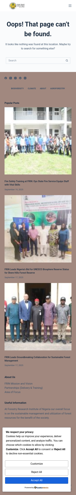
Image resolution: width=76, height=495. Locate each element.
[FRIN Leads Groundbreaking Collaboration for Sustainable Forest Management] (38, 316)
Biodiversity (17, 88)
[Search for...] (35, 60)
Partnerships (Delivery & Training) (24, 387)
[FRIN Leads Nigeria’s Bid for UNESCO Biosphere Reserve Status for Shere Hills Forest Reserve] (38, 228)
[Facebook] (6, 78)
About (43, 88)
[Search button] (67, 60)
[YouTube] (25, 78)
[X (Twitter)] (10, 78)
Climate (32, 88)
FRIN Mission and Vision (18, 383)
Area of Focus (12, 392)
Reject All (36, 472)
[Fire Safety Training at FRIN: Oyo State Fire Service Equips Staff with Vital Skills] (38, 140)
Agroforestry (57, 88)
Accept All (36, 480)
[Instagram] (15, 78)
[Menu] (70, 5)
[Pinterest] (20, 78)
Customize (36, 463)
